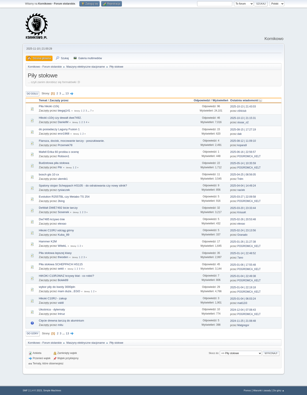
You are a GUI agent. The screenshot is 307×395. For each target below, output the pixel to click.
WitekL (62, 245)
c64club (241, 110)
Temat (43, 100)
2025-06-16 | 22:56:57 (243, 151)
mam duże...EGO (69, 291)
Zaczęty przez (58, 100)
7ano (240, 257)
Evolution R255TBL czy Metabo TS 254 (64, 196)
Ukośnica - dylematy (52, 309)
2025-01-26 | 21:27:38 (243, 241)
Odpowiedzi (202, 100)
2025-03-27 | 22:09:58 (243, 196)
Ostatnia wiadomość (246, 100)
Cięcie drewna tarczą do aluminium (61, 320)
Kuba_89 (63, 234)
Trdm (240, 178)
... (63, 93)
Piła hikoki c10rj (49, 106)
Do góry (32, 333)
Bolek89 (63, 280)
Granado (242, 234)
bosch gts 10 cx (49, 174)
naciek (241, 190)
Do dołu (32, 93)
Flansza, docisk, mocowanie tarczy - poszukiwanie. (71, 140)
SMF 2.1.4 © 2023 (32, 390)
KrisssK (241, 212)
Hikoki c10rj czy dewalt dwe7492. (60, 117)
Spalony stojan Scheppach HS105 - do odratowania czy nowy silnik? (83, 185)
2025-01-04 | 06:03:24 (243, 298)
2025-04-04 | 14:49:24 (243, 185)
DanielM (63, 122)
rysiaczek (64, 190)
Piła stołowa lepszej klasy (55, 253)
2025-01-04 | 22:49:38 (243, 276)
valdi (61, 302)
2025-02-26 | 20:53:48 (243, 219)
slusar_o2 (243, 122)
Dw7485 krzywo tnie (52, 219)
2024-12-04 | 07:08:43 (243, 309)
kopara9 (242, 145)
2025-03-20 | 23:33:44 (243, 208)
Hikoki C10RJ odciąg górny (56, 230)
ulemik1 (63, 178)
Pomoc (247, 390)
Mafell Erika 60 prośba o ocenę (59, 151)
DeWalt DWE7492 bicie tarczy (58, 207)
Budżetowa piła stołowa (54, 163)
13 (67, 93)
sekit (61, 268)
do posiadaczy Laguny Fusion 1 (59, 129)
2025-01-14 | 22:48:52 (243, 253)
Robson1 (63, 156)
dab (239, 133)
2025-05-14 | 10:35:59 (243, 163)
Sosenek (63, 212)
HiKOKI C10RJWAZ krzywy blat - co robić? (66, 275)
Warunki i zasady (262, 390)
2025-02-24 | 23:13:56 (243, 230)
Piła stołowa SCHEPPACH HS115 (61, 264)
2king (61, 201)
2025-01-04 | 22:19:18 (243, 287)
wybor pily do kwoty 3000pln (57, 286)
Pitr (60, 167)
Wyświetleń (220, 100)
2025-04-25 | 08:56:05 (243, 174)
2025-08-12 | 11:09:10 (243, 140)
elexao (62, 223)
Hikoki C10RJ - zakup (53, 298)
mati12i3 (242, 303)
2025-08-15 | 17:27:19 (243, 129)
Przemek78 (65, 145)
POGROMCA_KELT (249, 156)
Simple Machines (52, 390)
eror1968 (63, 133)
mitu (60, 325)
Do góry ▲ (278, 390)
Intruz (61, 313)
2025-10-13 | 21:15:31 (243, 118)
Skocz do (213, 353)
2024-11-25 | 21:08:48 (243, 320)
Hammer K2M (48, 241)
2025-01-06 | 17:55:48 (243, 264)
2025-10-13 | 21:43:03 (243, 106)
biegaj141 (64, 110)
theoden (63, 257)
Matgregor (243, 325)
